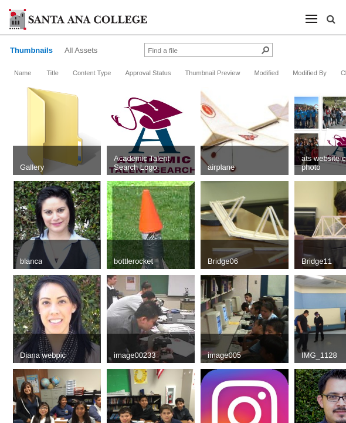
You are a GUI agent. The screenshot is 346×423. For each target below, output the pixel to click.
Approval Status (148, 72)
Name (22, 72)
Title (52, 72)
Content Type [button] (92, 72)
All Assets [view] (81, 50)
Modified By (310, 72)
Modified (266, 72)
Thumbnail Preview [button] (212, 72)
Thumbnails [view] (31, 50)
